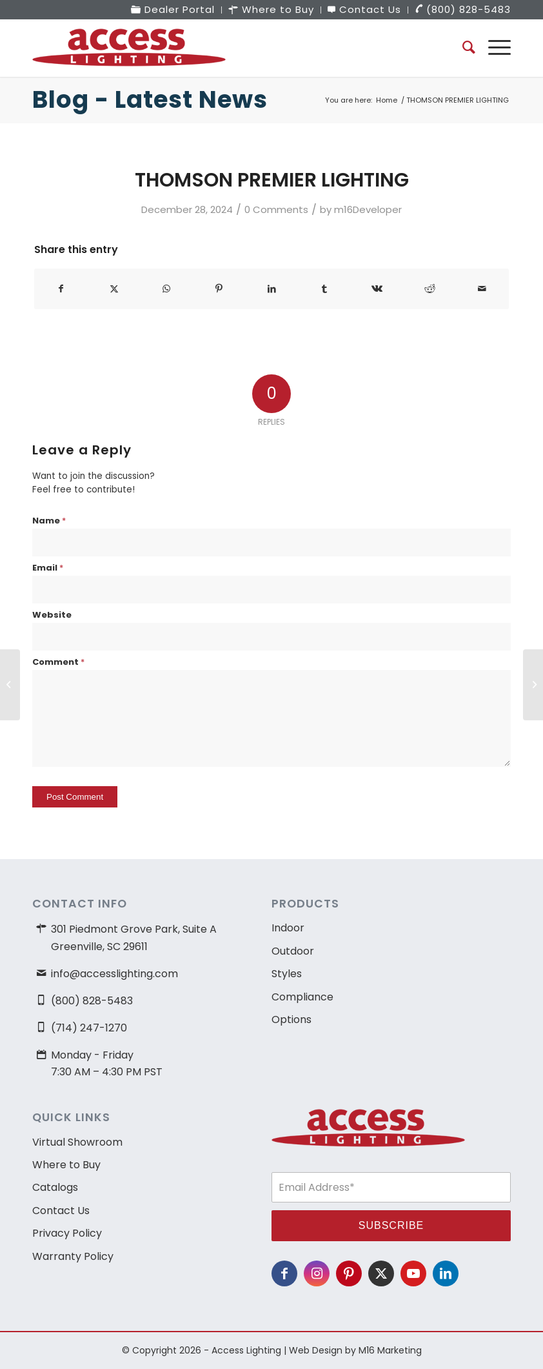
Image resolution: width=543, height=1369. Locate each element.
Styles (287, 973)
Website (52, 615)
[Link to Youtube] (413, 1273)
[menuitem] (173, 10)
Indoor (288, 927)
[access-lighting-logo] (129, 48)
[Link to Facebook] (284, 1273)
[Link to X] (381, 1273)
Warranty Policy (73, 1256)
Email (47, 568)
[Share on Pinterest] (219, 289)
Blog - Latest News (150, 99)
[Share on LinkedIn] (272, 289)
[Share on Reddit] (430, 289)
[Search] (462, 48)
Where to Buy (66, 1164)
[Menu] (493, 48)
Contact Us (61, 1210)
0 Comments (276, 209)
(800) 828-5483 (92, 1000)
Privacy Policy (67, 1233)
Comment (58, 662)
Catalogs (55, 1187)
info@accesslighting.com (114, 973)
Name (49, 520)
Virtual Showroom (77, 1142)
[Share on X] (114, 289)
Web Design (315, 1350)
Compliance (302, 996)
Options (291, 1019)
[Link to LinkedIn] (446, 1273)
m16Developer (368, 209)
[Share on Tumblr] (325, 289)
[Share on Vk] (377, 289)
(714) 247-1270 (89, 1027)
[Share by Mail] (482, 289)
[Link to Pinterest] (349, 1273)
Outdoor (293, 951)
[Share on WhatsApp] (167, 289)
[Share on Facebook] (61, 289)
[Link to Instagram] (317, 1273)
